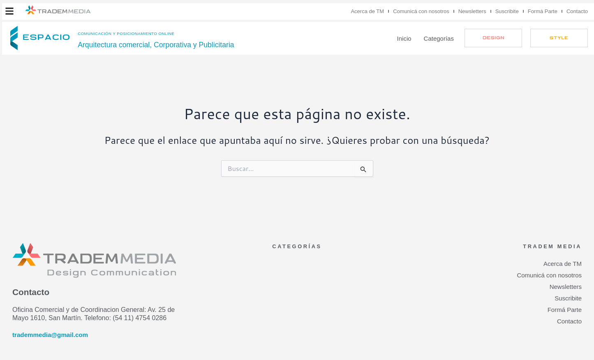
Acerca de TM (367, 11)
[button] (9, 11)
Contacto (577, 11)
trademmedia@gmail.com (52, 334)
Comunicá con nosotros (421, 11)
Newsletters (472, 11)
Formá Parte (542, 11)
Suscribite (507, 11)
